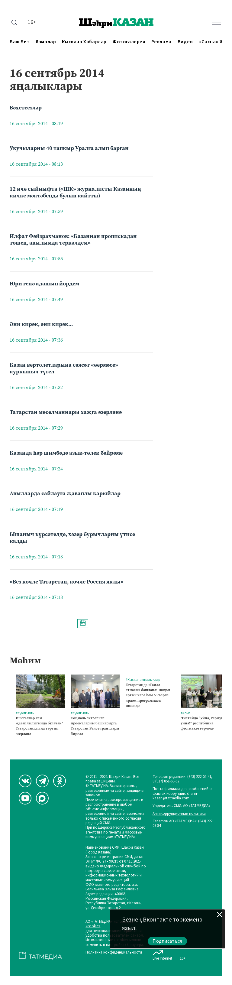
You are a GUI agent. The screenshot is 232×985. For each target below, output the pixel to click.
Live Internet (162, 954)
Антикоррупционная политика (179, 813)
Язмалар (46, 42)
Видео (185, 42)
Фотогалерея (129, 42)
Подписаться (167, 941)
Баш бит (20, 42)
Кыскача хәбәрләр (84, 42)
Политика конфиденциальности (113, 952)
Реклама (161, 42)
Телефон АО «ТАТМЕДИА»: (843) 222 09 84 (182, 823)
